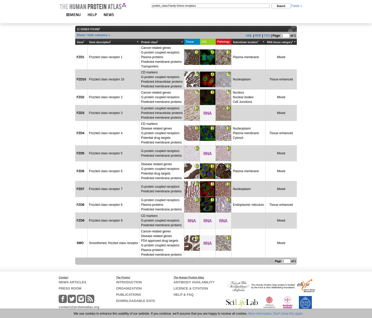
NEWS (109, 14)
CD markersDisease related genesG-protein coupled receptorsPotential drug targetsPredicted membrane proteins (161, 133)
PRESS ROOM (70, 288)
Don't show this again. (288, 313)
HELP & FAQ (184, 295)
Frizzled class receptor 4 (105, 133)
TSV (267, 35)
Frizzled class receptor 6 (105, 171)
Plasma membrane (246, 57)
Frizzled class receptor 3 (105, 113)
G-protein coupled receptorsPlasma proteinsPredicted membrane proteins (161, 204)
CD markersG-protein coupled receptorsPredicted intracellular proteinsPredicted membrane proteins (162, 79)
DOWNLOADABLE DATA (135, 301)
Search (281, 6)
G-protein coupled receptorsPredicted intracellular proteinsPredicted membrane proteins (162, 113)
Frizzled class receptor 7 (105, 189)
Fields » (296, 6)
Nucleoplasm (242, 79)
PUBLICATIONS (128, 295)
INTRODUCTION (129, 282)
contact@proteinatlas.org (79, 307)
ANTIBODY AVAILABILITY (194, 282)
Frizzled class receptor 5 (105, 153)
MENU (73, 14)
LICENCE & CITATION (191, 288)
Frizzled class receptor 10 (106, 79)
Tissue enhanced (281, 79)
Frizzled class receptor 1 (105, 57)
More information (260, 313)
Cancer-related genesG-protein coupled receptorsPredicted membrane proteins (161, 97)
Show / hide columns (91, 35)
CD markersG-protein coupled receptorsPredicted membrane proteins (161, 220)
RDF (258, 35)
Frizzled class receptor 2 (105, 97)
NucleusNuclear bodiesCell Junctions (243, 97)
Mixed (281, 57)
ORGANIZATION (129, 288)
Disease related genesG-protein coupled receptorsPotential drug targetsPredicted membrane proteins (161, 171)
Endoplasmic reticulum (248, 205)
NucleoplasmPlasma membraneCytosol (246, 133)
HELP (92, 14)
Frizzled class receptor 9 (105, 220)
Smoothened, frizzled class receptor (113, 243)
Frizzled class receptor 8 (105, 205)
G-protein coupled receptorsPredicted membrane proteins (161, 153)
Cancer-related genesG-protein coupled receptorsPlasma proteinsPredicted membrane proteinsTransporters (161, 57)
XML (249, 35)
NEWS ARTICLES (72, 282)
